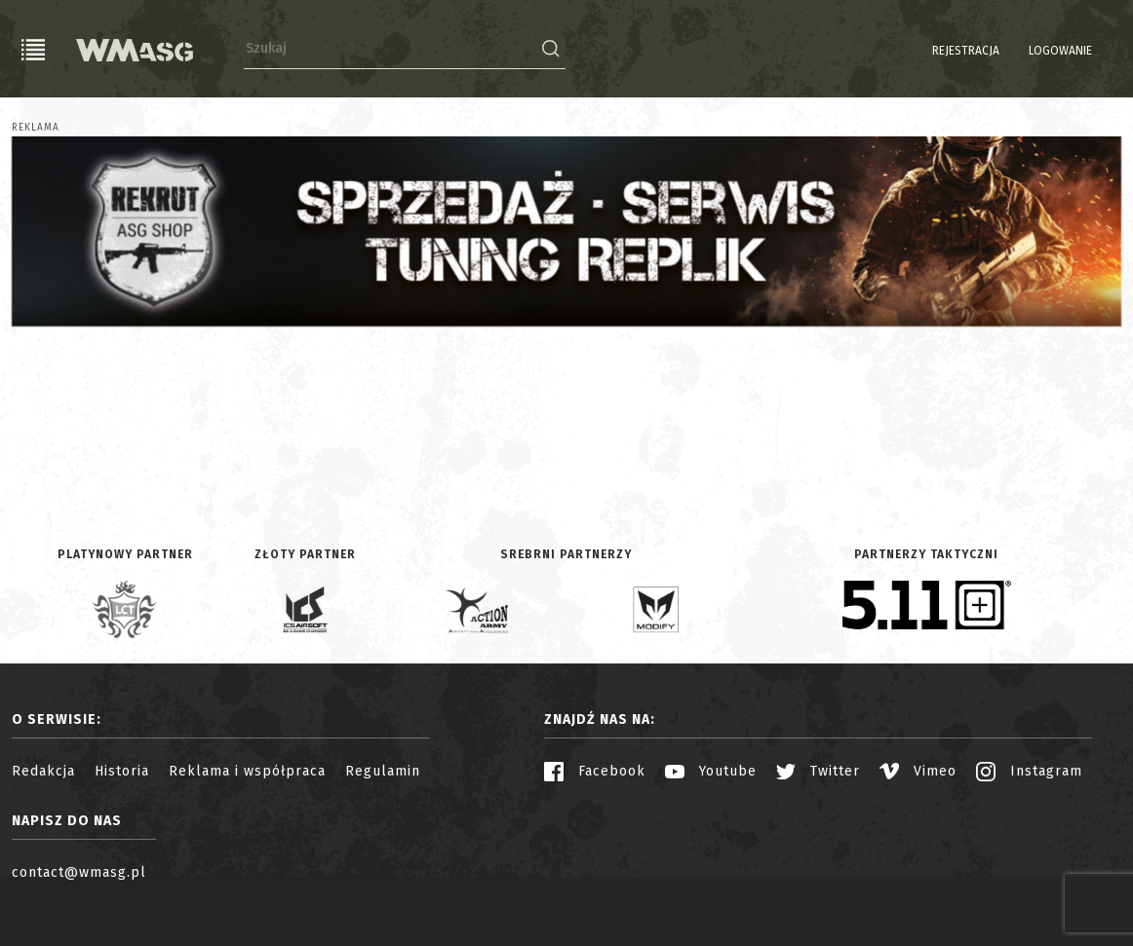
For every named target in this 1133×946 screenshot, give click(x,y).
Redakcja (43, 771)
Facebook (594, 771)
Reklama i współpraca (247, 771)
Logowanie (1010, 50)
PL (1083, 50)
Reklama (35, 127)
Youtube (711, 771)
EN (1108, 50)
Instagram (1029, 771)
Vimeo (918, 771)
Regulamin (382, 771)
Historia (122, 771)
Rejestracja (916, 50)
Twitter (818, 771)
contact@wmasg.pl (79, 872)
